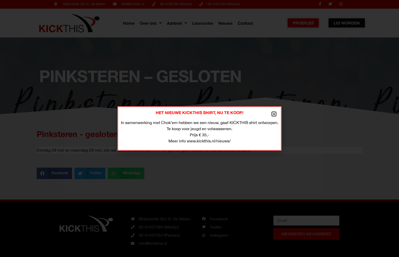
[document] (199, 128)
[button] (274, 114)
